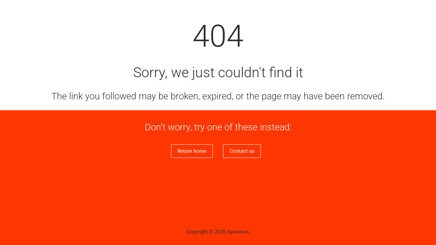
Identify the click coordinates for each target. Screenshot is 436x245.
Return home (191, 151)
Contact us (242, 151)
